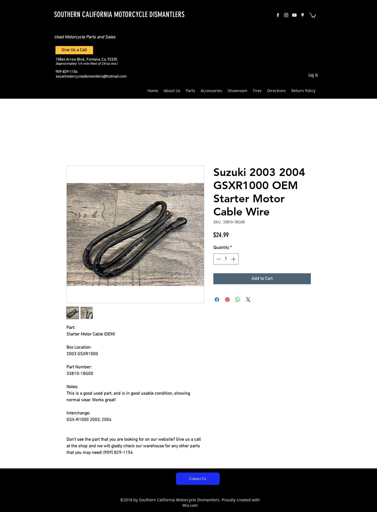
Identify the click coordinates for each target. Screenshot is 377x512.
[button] (312, 15)
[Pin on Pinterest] (227, 299)
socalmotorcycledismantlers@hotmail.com (90, 76)
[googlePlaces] (302, 15)
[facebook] (278, 15)
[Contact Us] (198, 479)
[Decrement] (218, 259)
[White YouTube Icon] (294, 15)
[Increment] (234, 259)
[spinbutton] (226, 259)
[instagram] (286, 15)
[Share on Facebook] (217, 299)
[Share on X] (248, 299)
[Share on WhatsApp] (237, 299)
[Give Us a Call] (74, 50)
